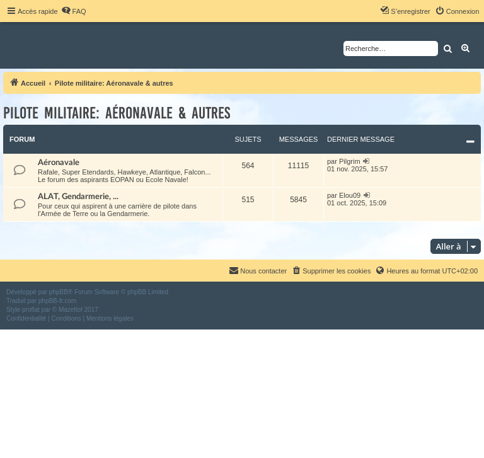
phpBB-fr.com (57, 300)
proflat (31, 309)
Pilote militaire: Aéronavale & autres (116, 113)
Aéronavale (58, 162)
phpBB (58, 292)
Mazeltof (71, 309)
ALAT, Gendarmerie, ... (78, 196)
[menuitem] (73, 11)
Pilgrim (349, 161)
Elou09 (349, 195)
